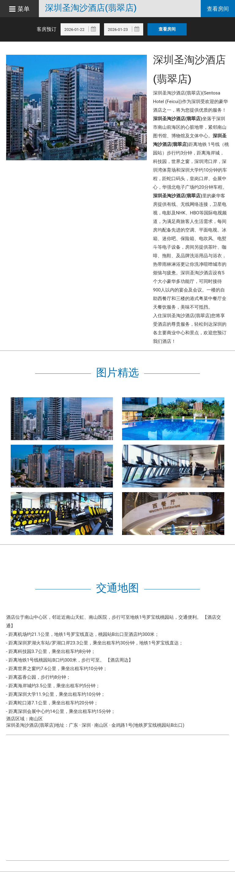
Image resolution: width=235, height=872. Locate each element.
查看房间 (218, 9)
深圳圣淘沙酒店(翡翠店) (90, 8)
